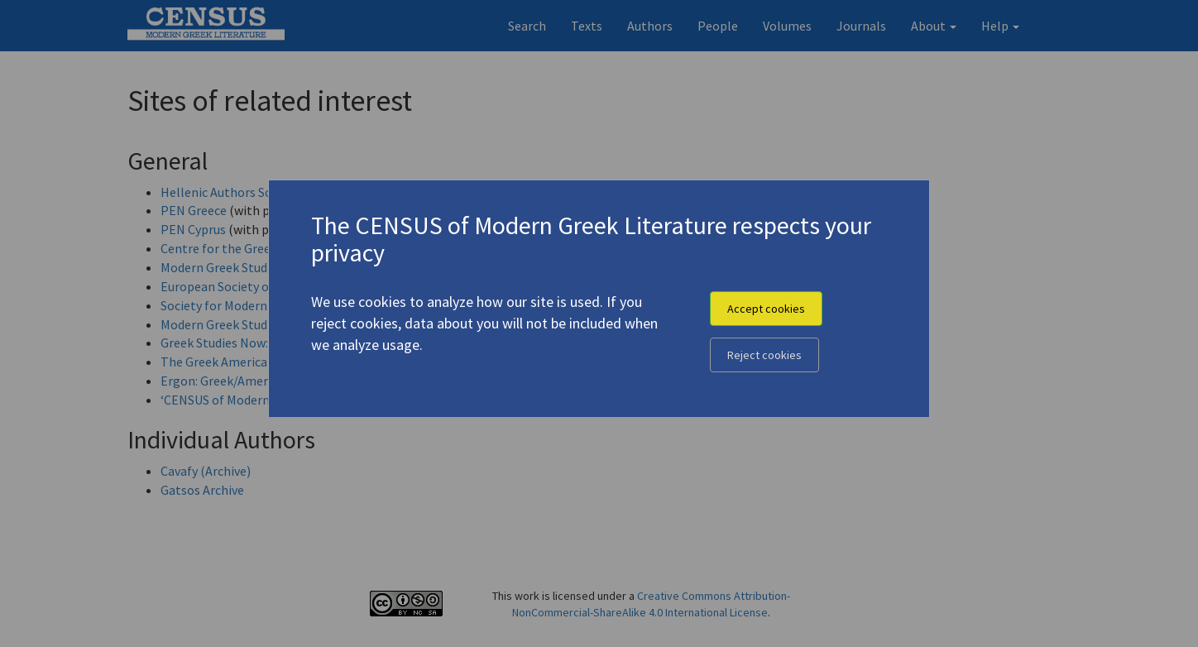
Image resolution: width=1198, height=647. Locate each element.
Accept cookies (766, 308)
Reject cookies (764, 354)
